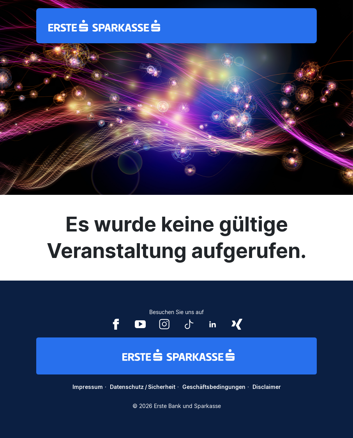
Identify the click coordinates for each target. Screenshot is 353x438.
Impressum (87, 386)
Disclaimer (266, 386)
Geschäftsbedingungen (213, 386)
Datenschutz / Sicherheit (142, 386)
